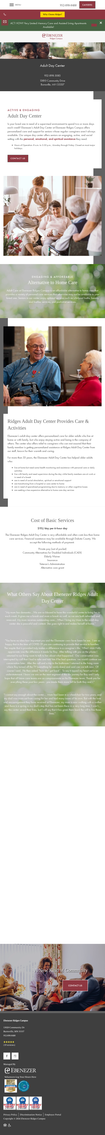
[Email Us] (4, 21)
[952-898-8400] (4, 14)
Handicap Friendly (9, 1126)
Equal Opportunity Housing (5, 1126)
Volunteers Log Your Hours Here (20, 1077)
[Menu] (15, 5)
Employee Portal (53, 1114)
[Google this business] (15, 1056)
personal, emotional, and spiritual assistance (49, 139)
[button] (101, 22)
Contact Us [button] (75, 985)
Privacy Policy (10, 1114)
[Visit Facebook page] (6, 1056)
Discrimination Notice (31, 1114)
